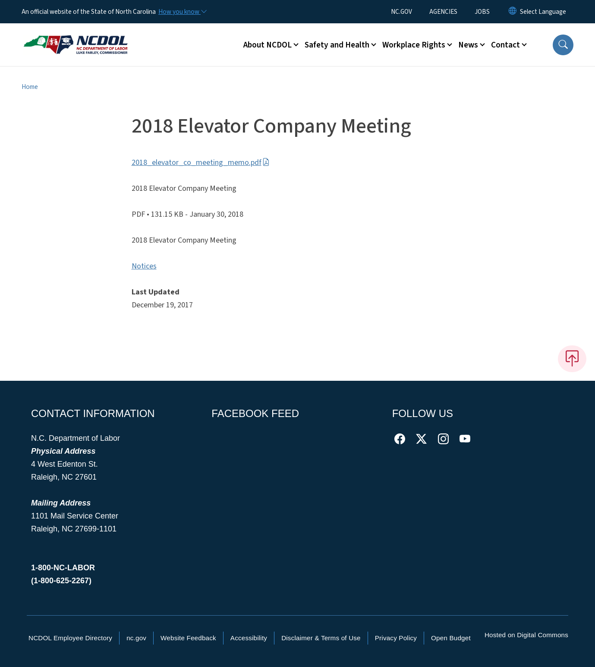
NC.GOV (401, 11)
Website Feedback (188, 638)
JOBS (482, 11)
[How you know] (182, 11)
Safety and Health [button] (337, 45)
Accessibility (248, 638)
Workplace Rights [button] (413, 45)
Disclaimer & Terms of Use (321, 638)
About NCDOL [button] (267, 45)
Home (30, 87)
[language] (543, 11)
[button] (563, 45)
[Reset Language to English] (512, 11)
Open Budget (451, 638)
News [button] (468, 45)
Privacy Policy (396, 638)
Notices (144, 266)
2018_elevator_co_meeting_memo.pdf (201, 162)
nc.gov (136, 638)
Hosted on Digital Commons (526, 635)
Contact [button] (505, 45)
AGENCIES (443, 11)
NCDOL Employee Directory (70, 638)
